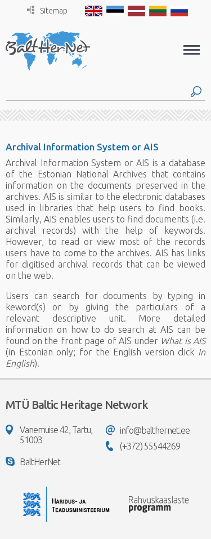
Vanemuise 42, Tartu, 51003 (49, 435)
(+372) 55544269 (143, 446)
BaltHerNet (33, 462)
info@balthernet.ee (148, 430)
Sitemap (47, 10)
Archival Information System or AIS (82, 146)
